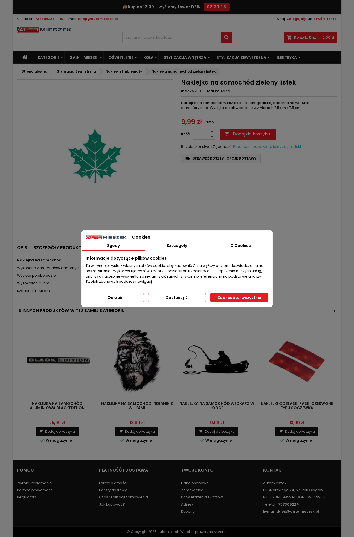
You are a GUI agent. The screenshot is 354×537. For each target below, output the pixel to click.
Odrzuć (115, 297)
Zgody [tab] (113, 245)
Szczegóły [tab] (177, 245)
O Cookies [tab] (240, 245)
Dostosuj (177, 297)
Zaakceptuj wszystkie (239, 297)
